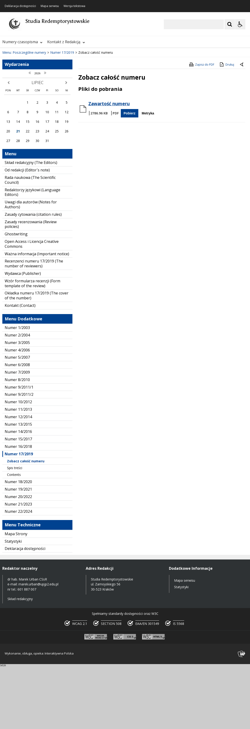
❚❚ (9, 101)
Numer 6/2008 (17, 427)
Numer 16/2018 (18, 509)
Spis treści (14, 530)
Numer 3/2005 (17, 404)
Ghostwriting (16, 296)
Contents (14, 537)
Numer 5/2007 (17, 419)
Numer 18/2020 (18, 544)
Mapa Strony (16, 596)
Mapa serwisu (50, 6)
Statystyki (13, 603)
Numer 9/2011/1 (19, 449)
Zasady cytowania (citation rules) (33, 276)
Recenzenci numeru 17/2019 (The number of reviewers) (34, 326)
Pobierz (130, 175)
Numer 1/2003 (17, 390)
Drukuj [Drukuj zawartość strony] (226, 127)
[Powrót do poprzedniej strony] (242, 127)
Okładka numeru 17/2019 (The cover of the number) (36, 358)
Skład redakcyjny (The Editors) (31, 225)
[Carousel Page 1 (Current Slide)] (45, 101)
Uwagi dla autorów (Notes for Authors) (31, 267)
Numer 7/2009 (17, 434)
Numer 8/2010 (17, 442)
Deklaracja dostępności (20, 6)
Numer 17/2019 (19, 516)
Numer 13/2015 (18, 486)
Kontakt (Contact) (20, 367)
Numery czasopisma (22, 41)
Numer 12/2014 (18, 479)
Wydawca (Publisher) (23, 335)
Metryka (148, 175)
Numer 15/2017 (18, 501)
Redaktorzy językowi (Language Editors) (32, 255)
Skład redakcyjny (20, 661)
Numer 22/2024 (18, 574)
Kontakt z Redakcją (66, 41)
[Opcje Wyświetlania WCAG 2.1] (240, 24)
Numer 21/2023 (18, 566)
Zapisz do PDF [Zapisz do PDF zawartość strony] (201, 127)
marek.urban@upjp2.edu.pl (38, 646)
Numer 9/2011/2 (19, 457)
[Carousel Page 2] (50, 101)
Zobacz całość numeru (25, 523)
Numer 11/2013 (18, 471)
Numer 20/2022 (18, 559)
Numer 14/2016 (18, 494)
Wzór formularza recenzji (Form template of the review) (32, 346)
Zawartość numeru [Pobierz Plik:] (109, 166)
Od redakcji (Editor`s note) (27, 232)
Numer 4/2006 (17, 412)
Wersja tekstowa (74, 6)
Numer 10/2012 (18, 464)
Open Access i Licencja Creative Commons (32, 306)
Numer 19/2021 (18, 551)
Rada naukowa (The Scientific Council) (30, 242)
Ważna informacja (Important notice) (37, 316)
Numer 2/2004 (17, 397)
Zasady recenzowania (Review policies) (31, 287)
